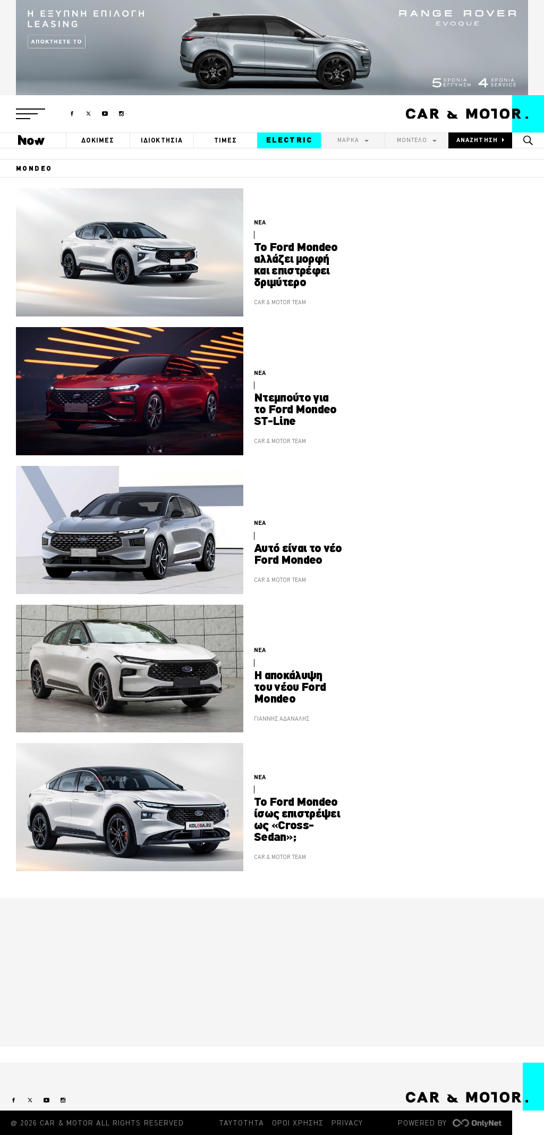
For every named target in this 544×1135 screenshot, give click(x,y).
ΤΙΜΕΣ (225, 140)
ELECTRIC (289, 140)
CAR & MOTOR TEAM (280, 302)
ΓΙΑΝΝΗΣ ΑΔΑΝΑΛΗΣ (281, 718)
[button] (30, 114)
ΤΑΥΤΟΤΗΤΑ (241, 1123)
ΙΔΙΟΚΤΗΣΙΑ (162, 140)
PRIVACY (347, 1123)
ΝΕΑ (260, 222)
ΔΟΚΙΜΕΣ (97, 140)
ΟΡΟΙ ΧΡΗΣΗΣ (298, 1123)
